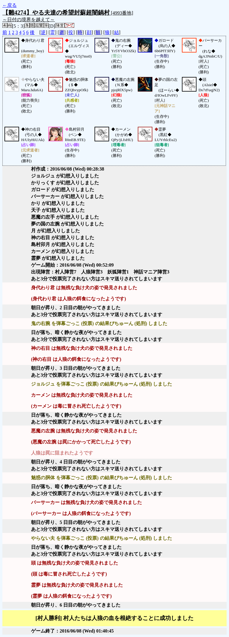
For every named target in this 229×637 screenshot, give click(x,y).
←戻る (9, 5)
